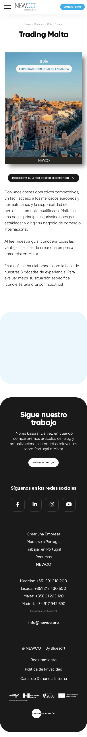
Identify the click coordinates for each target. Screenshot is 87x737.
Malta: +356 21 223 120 (43, 596)
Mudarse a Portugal (43, 541)
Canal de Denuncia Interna (43, 678)
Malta (59, 24)
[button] (7, 6)
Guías (50, 24)
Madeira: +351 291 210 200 (43, 580)
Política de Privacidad (43, 669)
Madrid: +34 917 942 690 (43, 603)
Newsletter (41, 462)
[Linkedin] (35, 505)
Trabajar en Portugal (43, 549)
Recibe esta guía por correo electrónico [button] (40, 178)
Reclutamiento (43, 659)
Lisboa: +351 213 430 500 (43, 588)
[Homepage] (23, 7)
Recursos (39, 24)
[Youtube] (69, 505)
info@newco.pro (43, 622)
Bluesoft (58, 648)
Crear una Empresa (43, 534)
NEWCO (43, 564)
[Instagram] (52, 505)
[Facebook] (18, 505)
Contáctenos (72, 6)
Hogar (27, 24)
